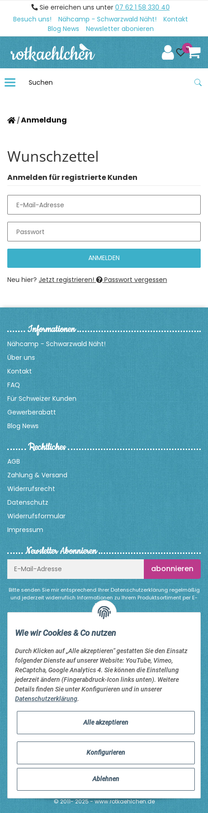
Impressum (25, 529)
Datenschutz (27, 502)
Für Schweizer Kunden (41, 398)
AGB (13, 461)
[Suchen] (106, 82)
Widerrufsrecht (31, 488)
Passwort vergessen (131, 279)
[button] (180, 52)
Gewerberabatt (31, 412)
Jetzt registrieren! (67, 279)
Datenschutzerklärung (139, 589)
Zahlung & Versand (37, 475)
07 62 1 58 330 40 (142, 7)
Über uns (21, 357)
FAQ (13, 384)
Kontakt (175, 19)
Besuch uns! (32, 19)
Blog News (63, 28)
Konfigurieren (105, 752)
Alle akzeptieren (105, 722)
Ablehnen (105, 778)
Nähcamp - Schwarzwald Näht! (107, 19)
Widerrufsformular (36, 516)
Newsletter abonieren (120, 28)
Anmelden (104, 257)
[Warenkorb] (193, 52)
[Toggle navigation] (10, 82)
